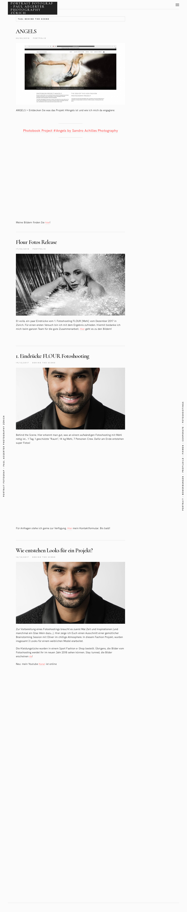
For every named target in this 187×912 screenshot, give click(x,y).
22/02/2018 (24, 38)
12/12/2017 (23, 563)
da (30, 663)
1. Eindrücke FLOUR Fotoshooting (61, 361)
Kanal (42, 670)
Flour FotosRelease (41, 247)
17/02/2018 (23, 254)
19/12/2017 (23, 369)
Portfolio (42, 38)
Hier (82, 335)
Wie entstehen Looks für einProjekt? (63, 556)
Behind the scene (46, 369)
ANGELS (28, 31)
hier (47, 228)
